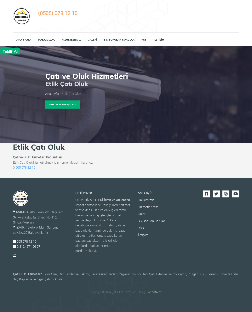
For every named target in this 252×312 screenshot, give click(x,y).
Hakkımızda (46, 39)
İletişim (159, 39)
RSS (144, 39)
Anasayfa (52, 94)
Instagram (225, 193)
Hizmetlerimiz (71, 39)
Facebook (206, 193)
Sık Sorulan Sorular (119, 39)
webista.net (155, 292)
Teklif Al (10, 51)
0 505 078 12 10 (24, 167)
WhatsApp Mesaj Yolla (62, 104)
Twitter (216, 193)
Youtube (235, 193)
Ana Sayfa (23, 39)
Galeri (92, 39)
